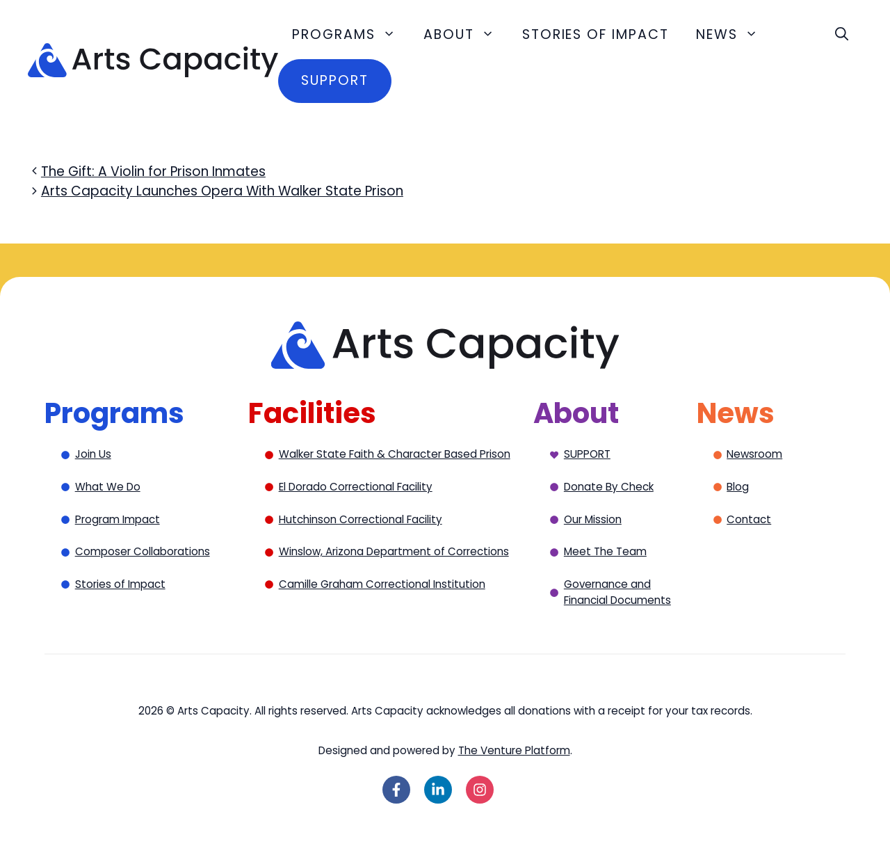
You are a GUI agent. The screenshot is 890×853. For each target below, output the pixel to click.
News (734, 35)
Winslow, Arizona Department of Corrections (394, 551)
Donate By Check (609, 486)
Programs (351, 35)
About (465, 35)
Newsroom (754, 454)
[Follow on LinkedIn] (438, 790)
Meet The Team (605, 551)
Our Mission (593, 519)
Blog (738, 486)
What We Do (107, 486)
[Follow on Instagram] (480, 790)
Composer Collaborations (142, 551)
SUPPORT (587, 454)
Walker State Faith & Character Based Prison (394, 454)
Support (334, 80)
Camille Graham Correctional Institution (382, 584)
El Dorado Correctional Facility (355, 486)
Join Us (93, 454)
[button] (841, 35)
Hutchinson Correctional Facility (360, 519)
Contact (749, 519)
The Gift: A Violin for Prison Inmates (153, 171)
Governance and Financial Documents (617, 592)
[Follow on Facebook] (396, 790)
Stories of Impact (595, 34)
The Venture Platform (514, 750)
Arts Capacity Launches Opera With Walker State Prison (222, 191)
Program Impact (117, 519)
